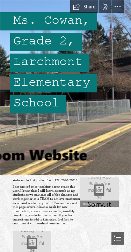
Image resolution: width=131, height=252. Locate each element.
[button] (84, 6)
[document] (65, 126)
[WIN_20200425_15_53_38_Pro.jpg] (99, 191)
